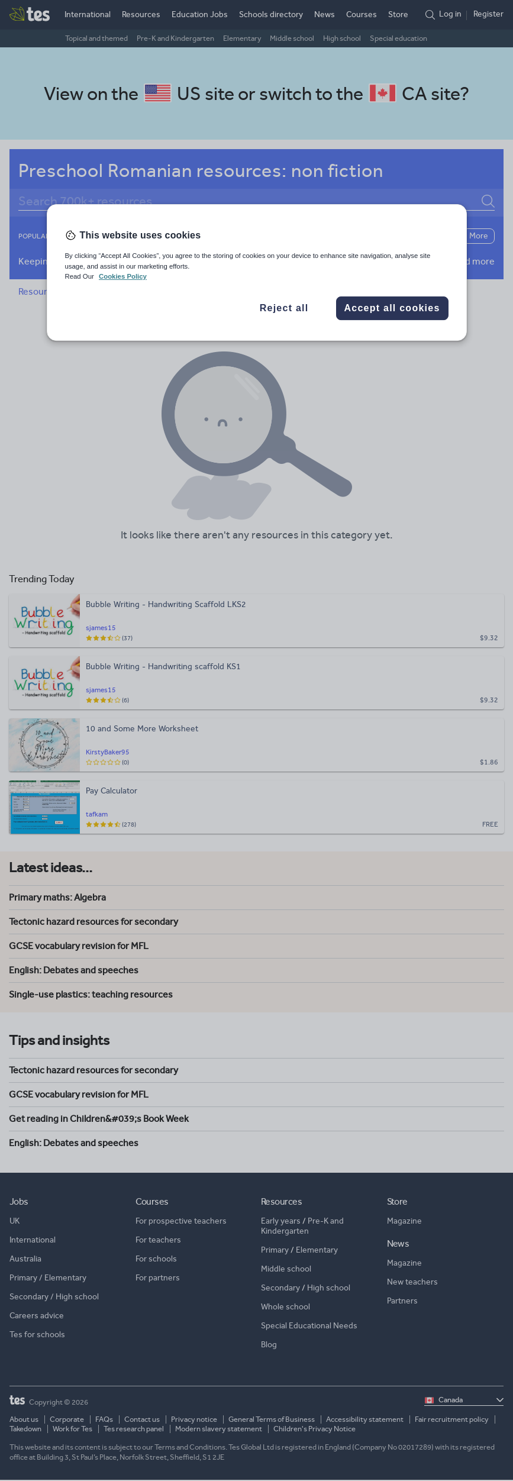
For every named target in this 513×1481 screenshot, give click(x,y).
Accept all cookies (392, 308)
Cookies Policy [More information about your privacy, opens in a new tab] (123, 276)
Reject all (284, 308)
